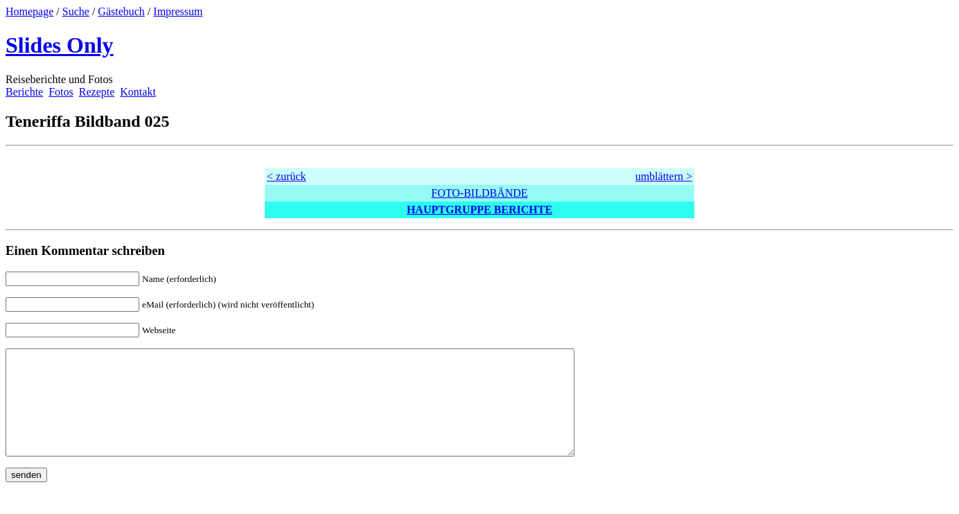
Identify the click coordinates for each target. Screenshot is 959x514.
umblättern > (663, 176)
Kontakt (138, 92)
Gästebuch (121, 11)
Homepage (29, 11)
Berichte (24, 92)
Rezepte (97, 92)
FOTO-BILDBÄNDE (479, 193)
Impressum (177, 11)
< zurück (286, 176)
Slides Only (60, 45)
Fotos (61, 92)
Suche (75, 11)
